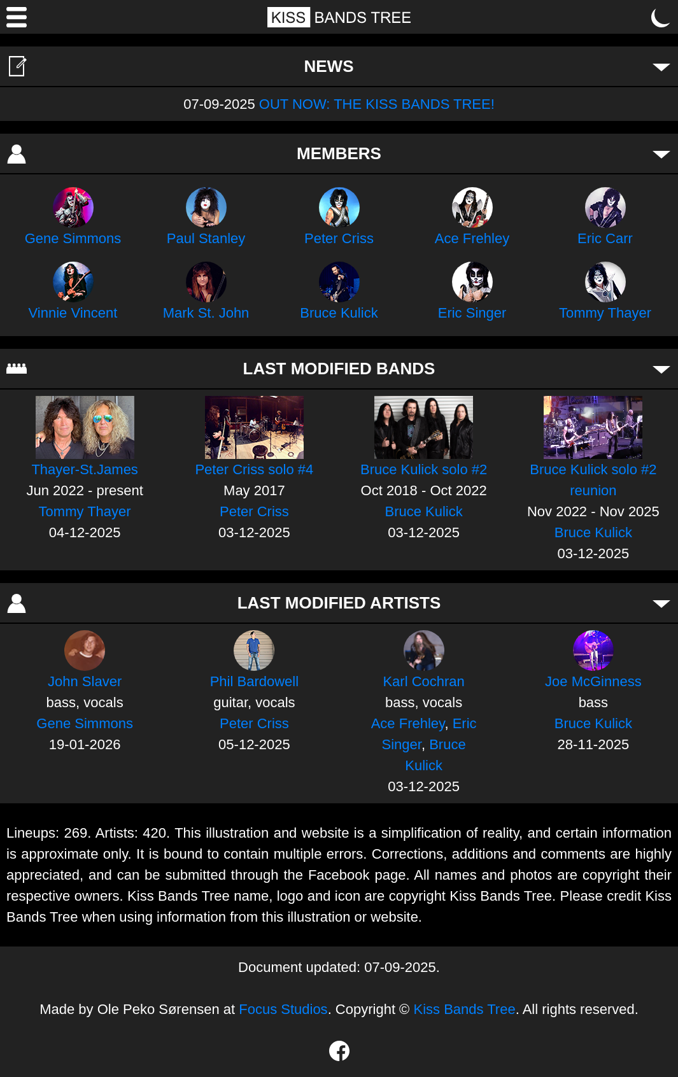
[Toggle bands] (661, 368)
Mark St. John (206, 313)
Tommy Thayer (605, 313)
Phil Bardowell (254, 681)
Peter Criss (339, 238)
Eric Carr (605, 238)
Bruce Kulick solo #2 (423, 469)
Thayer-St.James (84, 469)
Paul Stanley (206, 238)
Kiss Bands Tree (464, 1009)
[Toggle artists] (661, 603)
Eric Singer (472, 313)
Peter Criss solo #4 (254, 469)
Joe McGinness (593, 681)
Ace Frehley (472, 238)
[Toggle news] (661, 66)
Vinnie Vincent (73, 313)
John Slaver (85, 681)
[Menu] (16, 17)
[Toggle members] (661, 153)
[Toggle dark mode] (661, 17)
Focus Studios (283, 1009)
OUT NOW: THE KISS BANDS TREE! (377, 104)
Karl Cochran (423, 681)
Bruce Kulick (339, 313)
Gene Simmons (73, 238)
